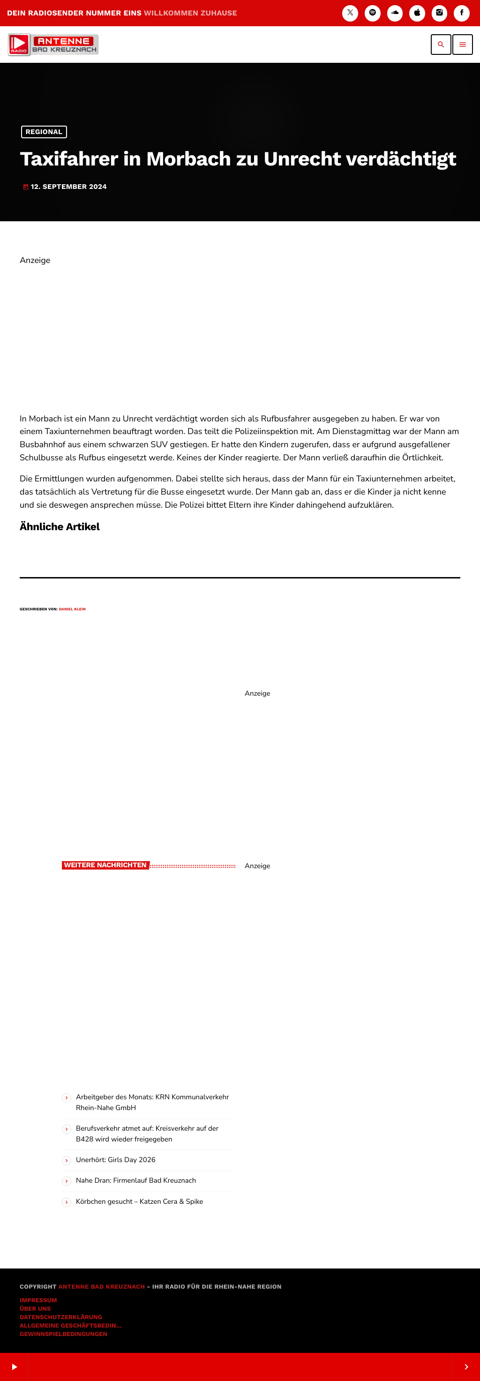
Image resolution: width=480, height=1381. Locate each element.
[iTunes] (417, 13)
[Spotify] (373, 13)
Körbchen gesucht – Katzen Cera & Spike (139, 1202)
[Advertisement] (240, 333)
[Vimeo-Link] (53, 44)
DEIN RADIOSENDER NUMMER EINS (122, 12)
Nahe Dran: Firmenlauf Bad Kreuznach (136, 1181)
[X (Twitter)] (350, 13)
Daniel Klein (72, 609)
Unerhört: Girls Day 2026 (116, 1160)
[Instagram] (440, 13)
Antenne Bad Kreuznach (101, 1287)
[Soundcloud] (395, 13)
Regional (43, 132)
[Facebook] (462, 13)
